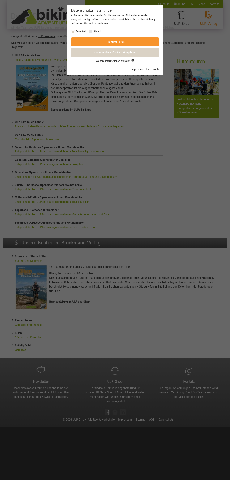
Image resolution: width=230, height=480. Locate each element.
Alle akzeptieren (115, 42)
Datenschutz (152, 69)
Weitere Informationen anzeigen (115, 61)
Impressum (138, 69)
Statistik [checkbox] (97, 31)
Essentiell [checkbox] (81, 31)
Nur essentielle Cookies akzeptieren (115, 52)
